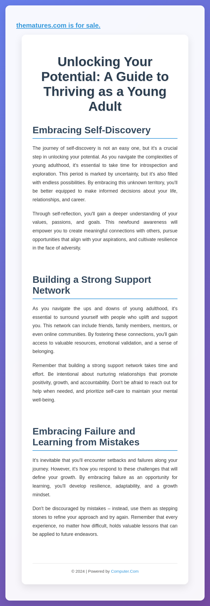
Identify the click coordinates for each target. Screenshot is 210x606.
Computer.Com (124, 571)
